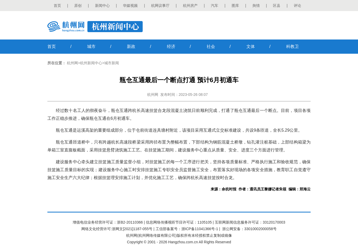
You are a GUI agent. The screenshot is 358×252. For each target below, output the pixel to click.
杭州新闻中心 (91, 63)
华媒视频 (130, 5)
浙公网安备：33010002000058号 (249, 229)
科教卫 (292, 46)
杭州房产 (190, 5)
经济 (171, 46)
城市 (91, 46)
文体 (250, 46)
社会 (211, 46)
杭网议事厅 (160, 5)
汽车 (214, 5)
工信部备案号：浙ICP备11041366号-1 (187, 229)
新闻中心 (102, 5)
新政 (131, 46)
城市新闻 (111, 63)
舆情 (256, 5)
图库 (235, 5)
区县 (276, 5)
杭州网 (72, 63)
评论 (297, 5)
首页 (57, 5)
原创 (78, 5)
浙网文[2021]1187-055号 (132, 229)
